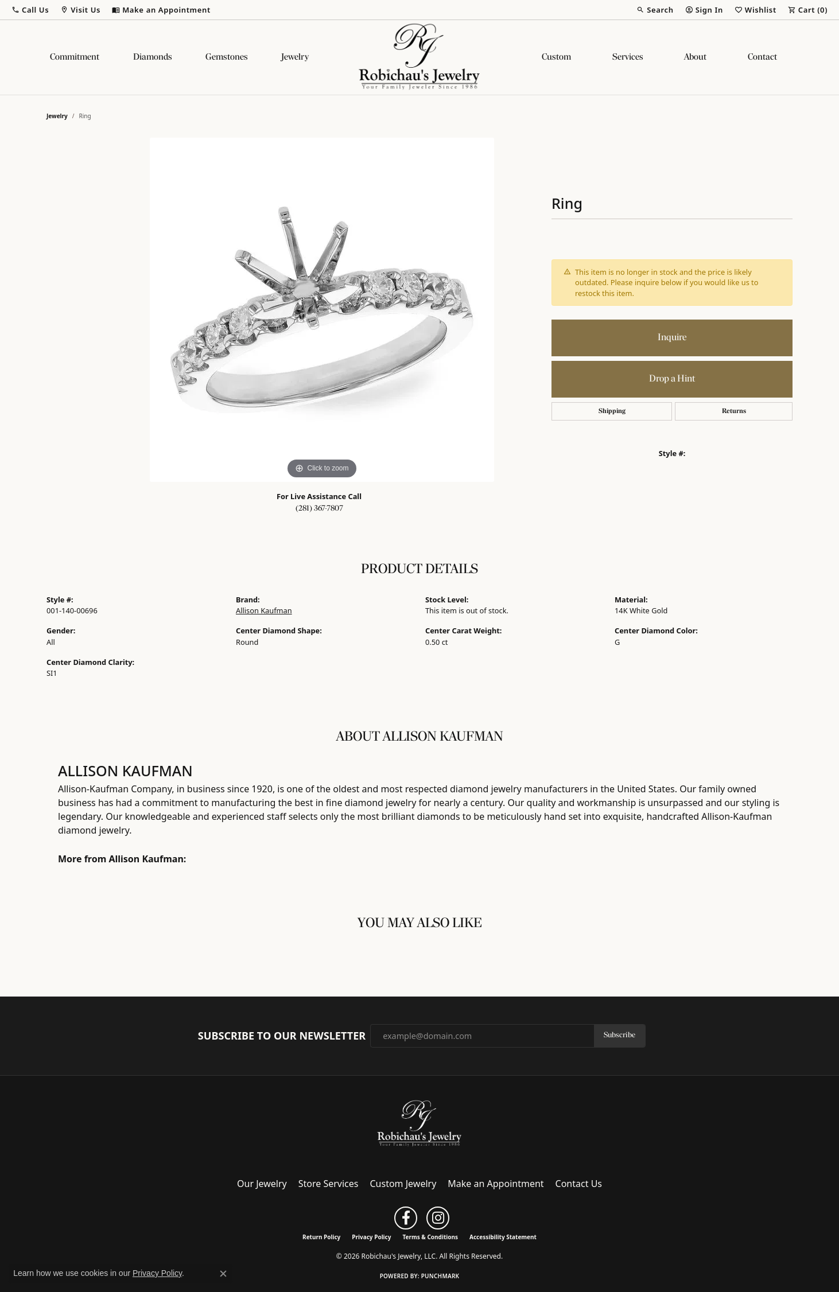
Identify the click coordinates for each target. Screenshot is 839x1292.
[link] (161, 10)
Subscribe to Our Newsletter (282, 1036)
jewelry (57, 116)
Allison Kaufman (264, 610)
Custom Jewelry (403, 1183)
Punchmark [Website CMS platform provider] (440, 1276)
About (695, 57)
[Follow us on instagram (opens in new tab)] (437, 1218)
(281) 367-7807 (319, 508)
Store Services (328, 1183)
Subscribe (619, 1035)
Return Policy (321, 1237)
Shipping (612, 411)
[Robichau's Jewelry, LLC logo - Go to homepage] (419, 57)
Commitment (74, 57)
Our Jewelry (262, 1183)
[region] (322, 310)
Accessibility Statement (503, 1237)
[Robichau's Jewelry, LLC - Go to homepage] (419, 1122)
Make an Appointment (495, 1183)
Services (627, 57)
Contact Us (579, 1183)
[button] (30, 10)
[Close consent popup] (223, 1273)
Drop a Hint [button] (672, 379)
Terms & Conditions (430, 1237)
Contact (762, 57)
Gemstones (226, 57)
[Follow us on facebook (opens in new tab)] (405, 1218)
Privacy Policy (371, 1237)
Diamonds (152, 57)
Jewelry (295, 57)
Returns (734, 411)
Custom (556, 57)
